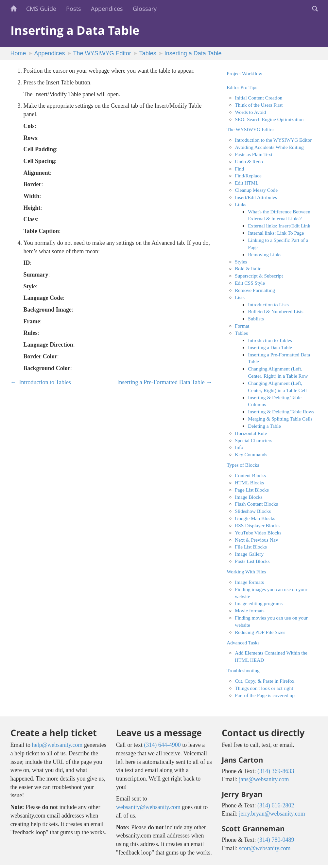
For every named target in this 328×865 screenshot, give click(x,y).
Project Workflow (244, 73)
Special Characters (253, 440)
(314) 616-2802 (275, 805)
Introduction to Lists (268, 304)
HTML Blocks (249, 482)
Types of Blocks (243, 465)
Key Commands (251, 454)
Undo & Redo (249, 161)
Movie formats (250, 610)
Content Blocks (250, 475)
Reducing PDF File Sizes (260, 632)
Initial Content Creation (258, 97)
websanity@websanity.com (148, 807)
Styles (241, 261)
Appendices (107, 8)
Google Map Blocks (255, 518)
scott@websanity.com (265, 848)
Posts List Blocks (252, 561)
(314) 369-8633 (275, 771)
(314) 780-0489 (275, 840)
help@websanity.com (57, 745)
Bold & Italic (248, 268)
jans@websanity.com (264, 779)
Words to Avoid (250, 112)
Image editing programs (259, 603)
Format (242, 326)
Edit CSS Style (250, 283)
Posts (73, 8)
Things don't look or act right (264, 688)
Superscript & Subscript (259, 276)
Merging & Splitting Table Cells (280, 419)
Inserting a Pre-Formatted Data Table (164, 382)
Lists (240, 297)
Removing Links (264, 254)
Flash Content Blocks (256, 504)
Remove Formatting (255, 290)
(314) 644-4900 (162, 745)
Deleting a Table (264, 426)
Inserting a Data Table (193, 53)
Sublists (256, 318)
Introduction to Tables (40, 382)
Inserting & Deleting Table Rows (281, 411)
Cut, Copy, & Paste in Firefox (264, 681)
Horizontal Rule (251, 433)
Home (18, 53)
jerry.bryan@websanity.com (272, 813)
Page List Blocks (252, 490)
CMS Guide (41, 8)
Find (239, 168)
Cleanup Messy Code (256, 190)
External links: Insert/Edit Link (279, 225)
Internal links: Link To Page (276, 233)
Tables (147, 53)
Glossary (145, 8)
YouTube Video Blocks (258, 532)
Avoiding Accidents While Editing (269, 147)
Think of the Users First (259, 105)
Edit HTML (247, 183)
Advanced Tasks (243, 642)
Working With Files (246, 571)
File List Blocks (251, 547)
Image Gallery (249, 554)
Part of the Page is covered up (265, 695)
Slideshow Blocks (253, 511)
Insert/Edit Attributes (256, 197)
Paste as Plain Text (253, 154)
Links (240, 204)
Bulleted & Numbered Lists (275, 311)
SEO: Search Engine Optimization (269, 119)
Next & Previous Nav (256, 540)
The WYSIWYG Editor (102, 53)
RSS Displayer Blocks (257, 525)
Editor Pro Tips (242, 87)
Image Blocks (249, 497)
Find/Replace (248, 175)
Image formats (249, 582)
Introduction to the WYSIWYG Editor (273, 140)
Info (239, 447)
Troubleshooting (243, 670)
